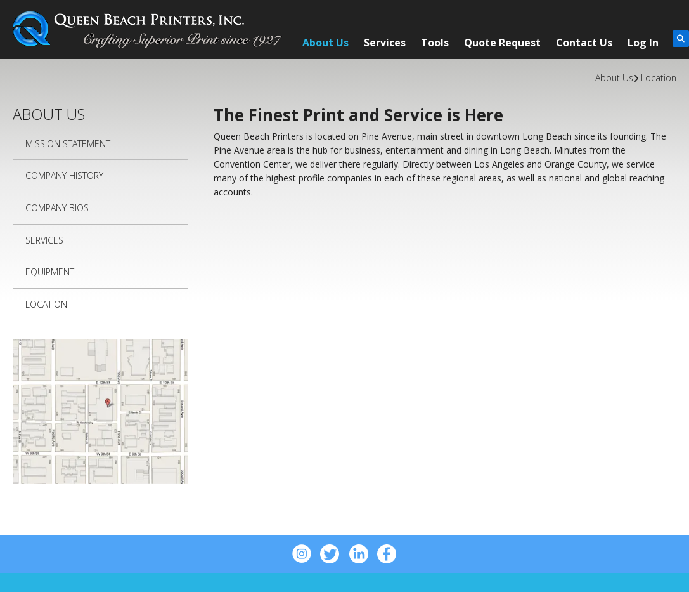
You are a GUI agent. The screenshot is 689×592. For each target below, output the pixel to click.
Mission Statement (67, 144)
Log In (643, 42)
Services (385, 42)
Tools (435, 42)
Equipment (49, 272)
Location (658, 78)
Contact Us (584, 42)
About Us (325, 42)
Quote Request (502, 42)
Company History (64, 175)
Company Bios (57, 208)
